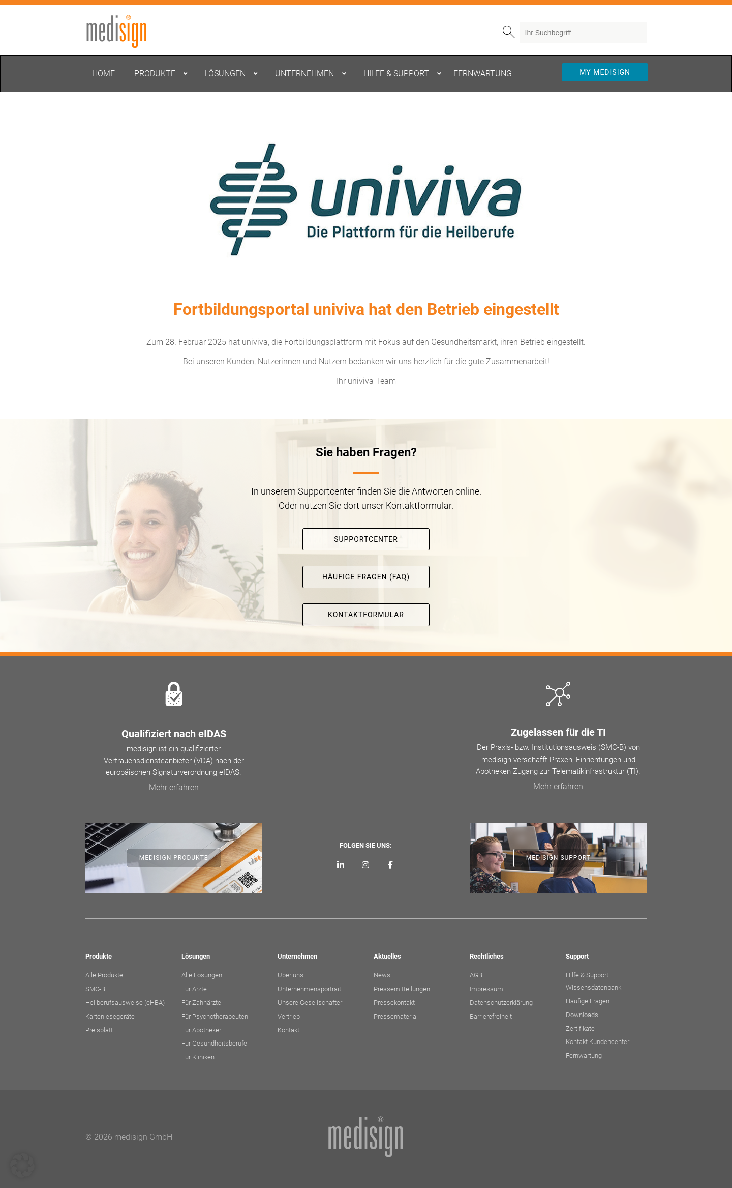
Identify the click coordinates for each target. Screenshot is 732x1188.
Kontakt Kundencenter (597, 1042)
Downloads (582, 1015)
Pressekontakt (394, 1002)
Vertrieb (289, 1016)
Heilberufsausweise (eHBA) (125, 1002)
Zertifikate (580, 1028)
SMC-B (95, 989)
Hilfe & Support (587, 975)
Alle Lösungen (201, 975)
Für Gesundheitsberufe (214, 1043)
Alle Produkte (104, 975)
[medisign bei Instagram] (366, 865)
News (382, 975)
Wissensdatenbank (593, 987)
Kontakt (288, 1030)
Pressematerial (396, 1016)
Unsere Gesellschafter (310, 1002)
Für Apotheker (201, 1030)
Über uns (290, 975)
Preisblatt (99, 1030)
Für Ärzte (194, 989)
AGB (476, 975)
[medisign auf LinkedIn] (341, 865)
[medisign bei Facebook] (390, 865)
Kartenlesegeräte (110, 1016)
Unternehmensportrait (309, 989)
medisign (127, 31)
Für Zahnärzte (201, 1002)
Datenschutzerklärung (501, 1002)
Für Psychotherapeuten (214, 1016)
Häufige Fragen (587, 1001)
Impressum (486, 989)
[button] (22, 1165)
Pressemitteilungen (402, 989)
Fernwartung (584, 1055)
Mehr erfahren (174, 787)
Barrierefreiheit (491, 1016)
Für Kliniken (198, 1057)
